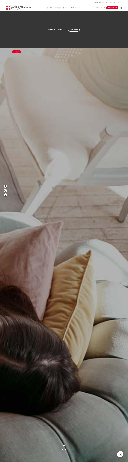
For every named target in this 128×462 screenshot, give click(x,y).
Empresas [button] (58, 7)
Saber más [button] (16, 52)
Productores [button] (99, 7)
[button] (120, 454)
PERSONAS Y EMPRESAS (112, 2)
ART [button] (66, 7)
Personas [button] (49, 7)
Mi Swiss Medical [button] (112, 7)
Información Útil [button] (76, 7)
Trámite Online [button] (74, 30)
